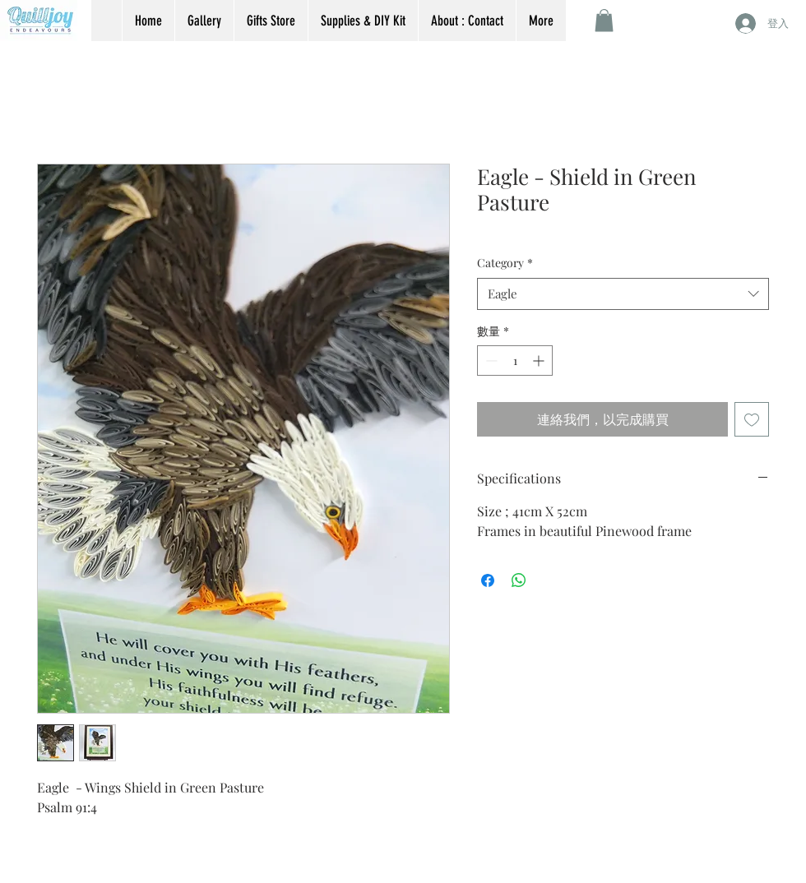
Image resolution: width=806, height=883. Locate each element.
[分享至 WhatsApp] (519, 580)
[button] (604, 20)
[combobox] (623, 294)
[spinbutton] (515, 360)
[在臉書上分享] (488, 580)
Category (505, 262)
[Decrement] (489, 360)
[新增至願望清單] (751, 419)
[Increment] (540, 360)
